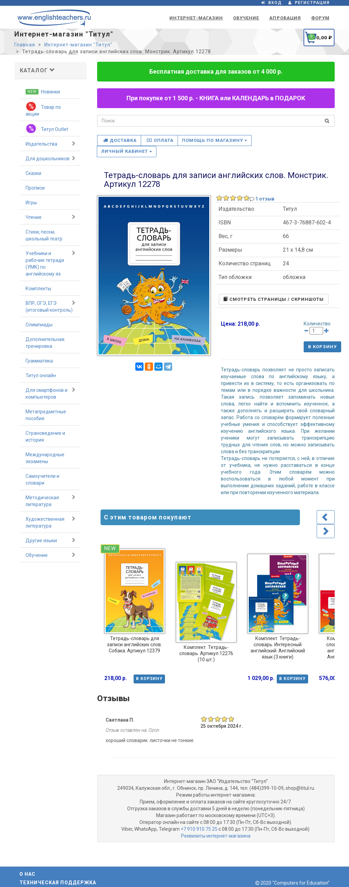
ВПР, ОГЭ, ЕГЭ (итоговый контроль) (51, 306)
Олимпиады (39, 324)
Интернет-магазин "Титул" (78, 44)
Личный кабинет (126, 151)
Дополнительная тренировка (45, 343)
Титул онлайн (41, 375)
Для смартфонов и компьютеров (51, 393)
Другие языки (51, 540)
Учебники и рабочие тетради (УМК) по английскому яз (51, 263)
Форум (320, 17)
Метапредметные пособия (46, 415)
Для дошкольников (51, 158)
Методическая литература (51, 500)
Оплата (160, 140)
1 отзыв (264, 199)
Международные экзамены (45, 458)
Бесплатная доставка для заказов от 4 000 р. (216, 71)
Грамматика (39, 361)
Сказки (33, 173)
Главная (24, 44)
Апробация (285, 17)
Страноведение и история (45, 436)
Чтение (51, 217)
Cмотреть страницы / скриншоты (273, 299)
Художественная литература (51, 522)
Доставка (120, 140)
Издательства (51, 144)
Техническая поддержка (57, 882)
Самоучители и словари (42, 479)
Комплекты (38, 288)
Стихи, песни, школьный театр (44, 235)
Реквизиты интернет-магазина (216, 836)
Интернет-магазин (196, 17)
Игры (31, 202)
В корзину (322, 346)
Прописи (35, 188)
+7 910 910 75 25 (199, 829)
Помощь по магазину (214, 140)
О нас (27, 874)
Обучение (246, 17)
